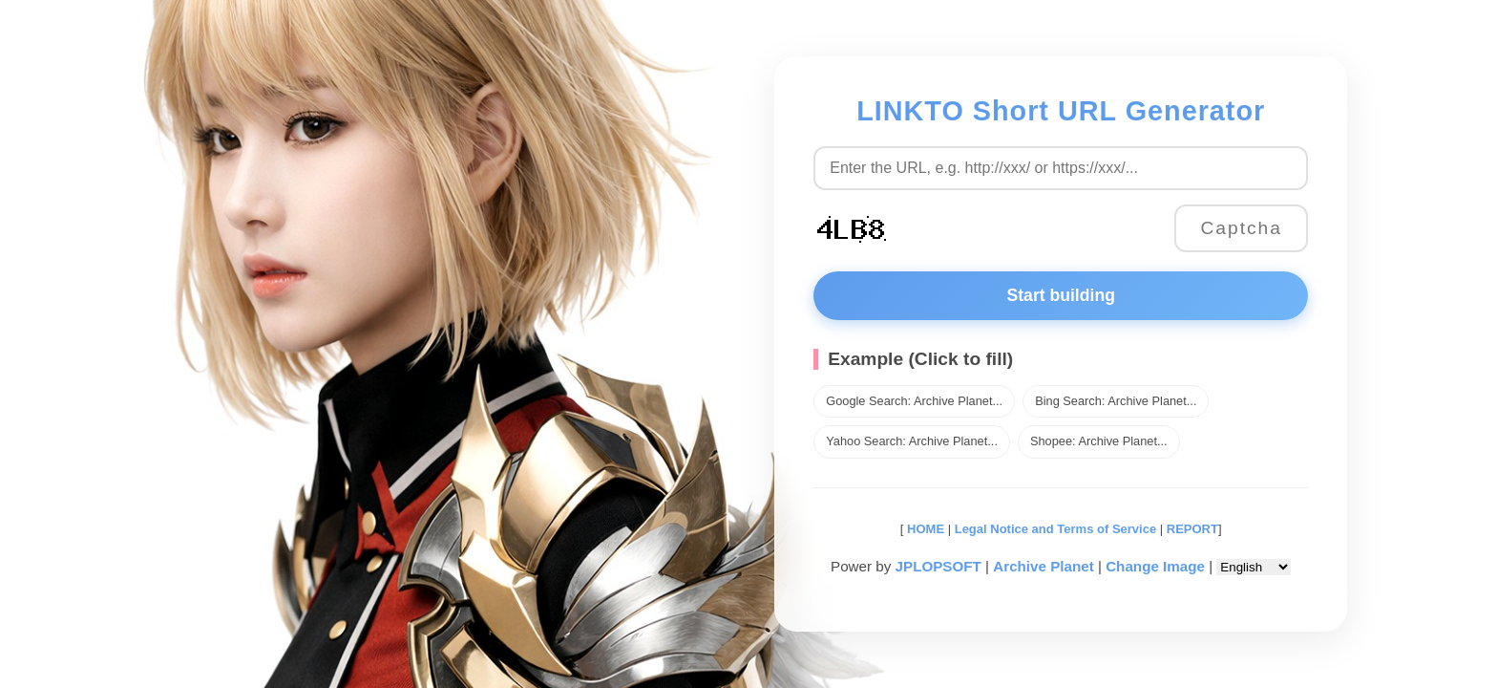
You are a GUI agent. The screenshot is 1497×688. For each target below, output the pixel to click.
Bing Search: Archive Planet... (1115, 401)
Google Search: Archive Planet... (914, 401)
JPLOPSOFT (938, 566)
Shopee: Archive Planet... (1099, 441)
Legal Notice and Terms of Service (1055, 529)
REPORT (1192, 529)
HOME (923, 529)
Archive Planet (1043, 566)
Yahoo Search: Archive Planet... (912, 441)
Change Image (1155, 566)
